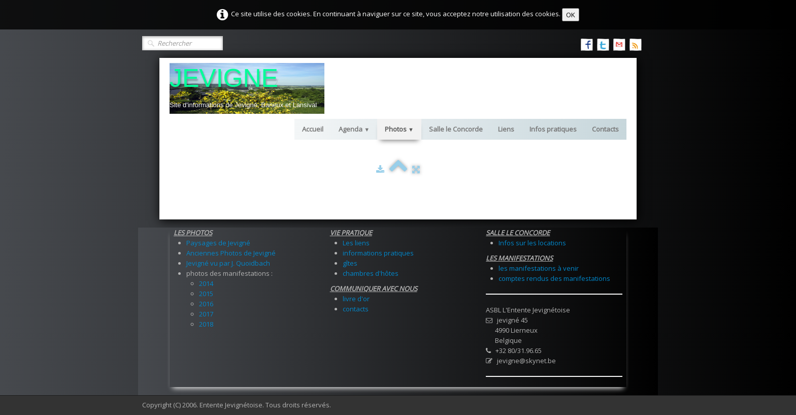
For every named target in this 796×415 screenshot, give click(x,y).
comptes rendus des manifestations (554, 278)
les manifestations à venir (539, 268)
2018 (206, 324)
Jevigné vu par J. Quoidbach (228, 263)
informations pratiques (378, 253)
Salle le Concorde (456, 129)
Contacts (605, 129)
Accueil (312, 129)
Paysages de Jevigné (218, 242)
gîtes (350, 263)
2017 (206, 313)
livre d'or (356, 298)
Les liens (356, 242)
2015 (206, 293)
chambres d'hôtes (371, 273)
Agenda (354, 129)
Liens (506, 129)
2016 (206, 303)
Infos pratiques (553, 129)
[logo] (247, 88)
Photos (399, 129)
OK (570, 14)
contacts (356, 308)
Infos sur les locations (532, 242)
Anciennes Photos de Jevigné (231, 253)
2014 (206, 283)
